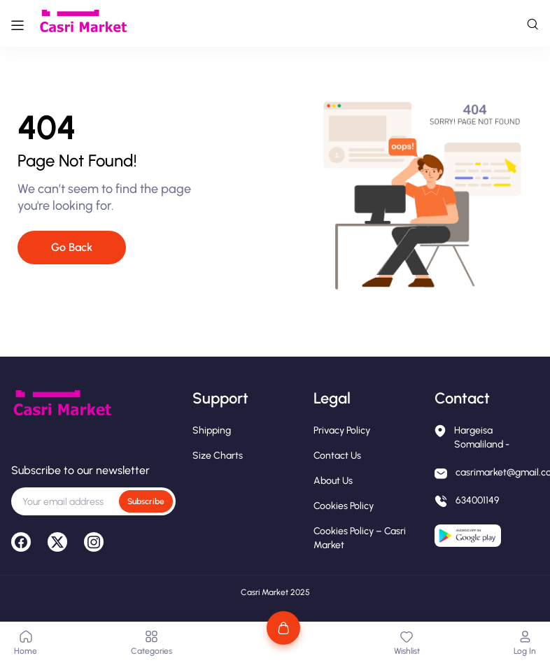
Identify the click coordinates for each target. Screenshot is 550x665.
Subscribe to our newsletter (80, 470)
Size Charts (217, 456)
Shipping (211, 430)
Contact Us (337, 456)
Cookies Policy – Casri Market (359, 538)
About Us (333, 481)
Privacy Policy (341, 430)
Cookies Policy (343, 506)
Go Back (71, 247)
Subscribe (145, 501)
